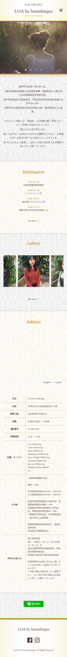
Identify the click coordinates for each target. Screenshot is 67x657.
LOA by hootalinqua (34, 11)
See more (33, 221)
